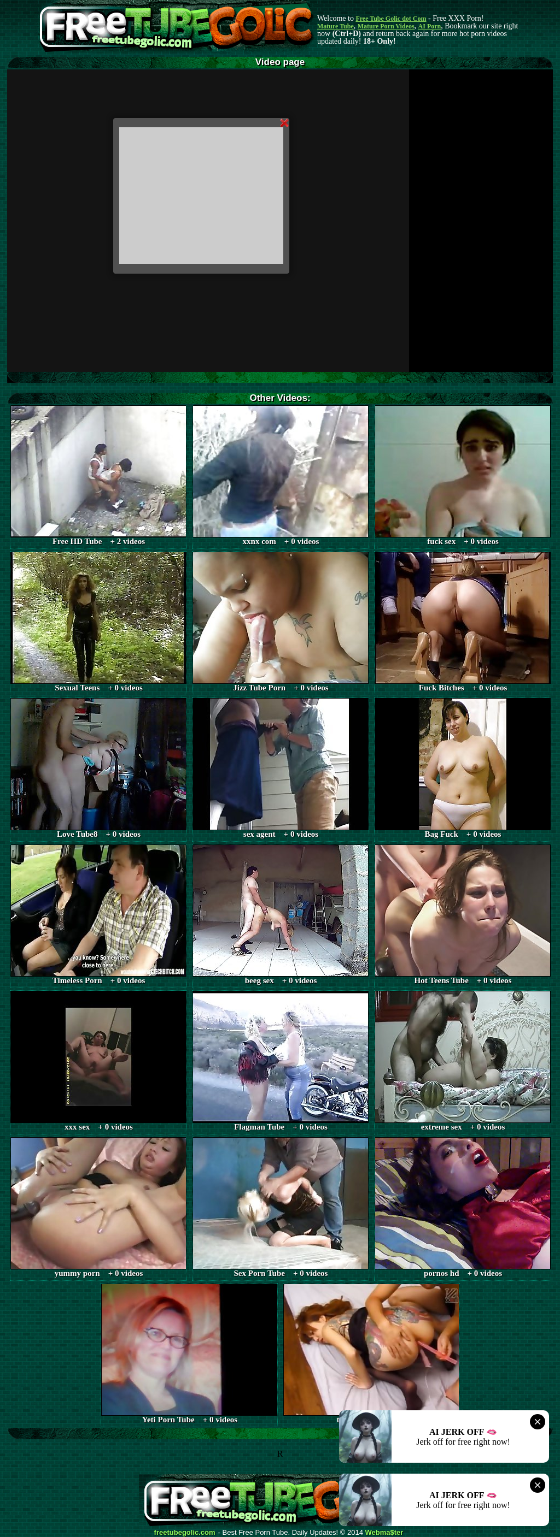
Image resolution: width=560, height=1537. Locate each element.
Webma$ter (384, 1532)
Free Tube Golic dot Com (390, 18)
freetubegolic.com (184, 1532)
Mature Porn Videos (386, 26)
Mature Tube (335, 26)
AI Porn (429, 26)
